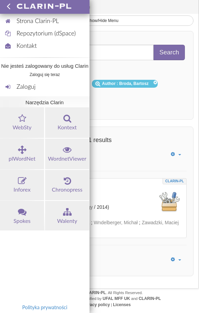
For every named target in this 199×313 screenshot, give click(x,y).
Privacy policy (96, 304)
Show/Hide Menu (99, 20)
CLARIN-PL (174, 181)
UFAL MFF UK (116, 298)
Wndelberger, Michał (116, 222)
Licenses (121, 304)
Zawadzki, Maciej (160, 222)
